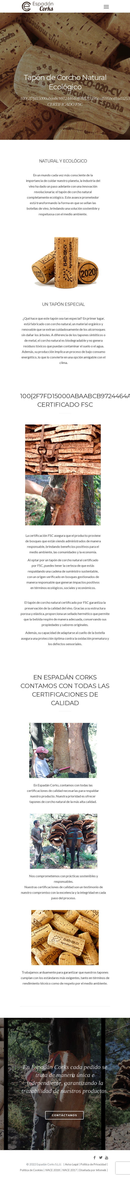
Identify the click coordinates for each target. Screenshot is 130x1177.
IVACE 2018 (52, 1170)
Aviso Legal (71, 1164)
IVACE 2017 (69, 1170)
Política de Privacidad (93, 1164)
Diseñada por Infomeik (92, 1170)
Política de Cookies (31, 1170)
